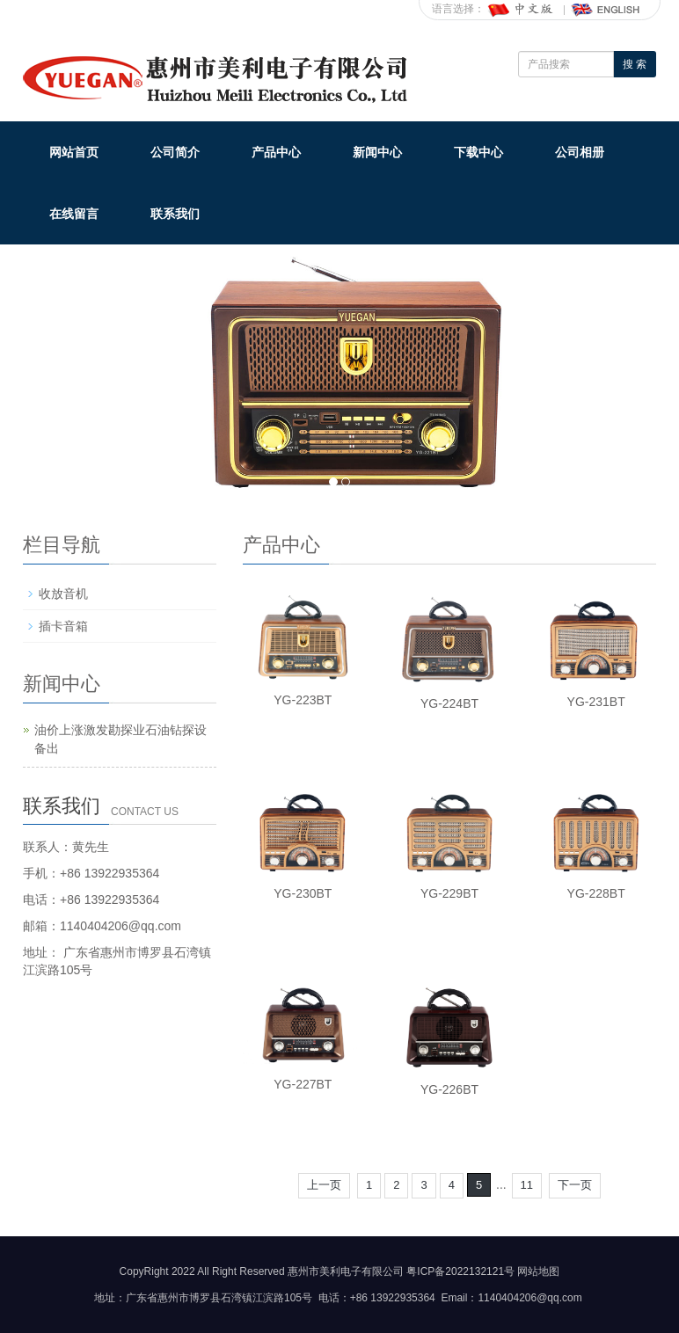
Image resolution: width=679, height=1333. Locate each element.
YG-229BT (449, 893)
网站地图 (538, 1271)
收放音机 (63, 593)
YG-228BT (596, 893)
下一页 (575, 1184)
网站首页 (74, 152)
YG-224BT (449, 703)
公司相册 (579, 152)
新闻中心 (377, 152)
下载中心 (478, 152)
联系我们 (175, 214)
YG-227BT (303, 1084)
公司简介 (175, 152)
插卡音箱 (63, 626)
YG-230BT (303, 893)
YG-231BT (596, 702)
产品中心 (276, 152)
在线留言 (74, 214)
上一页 (324, 1184)
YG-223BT (303, 700)
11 (527, 1184)
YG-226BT (449, 1089)
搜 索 (634, 64)
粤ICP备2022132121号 (460, 1271)
